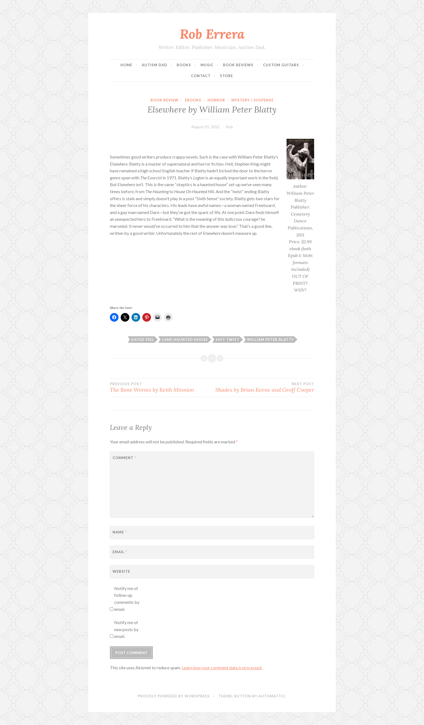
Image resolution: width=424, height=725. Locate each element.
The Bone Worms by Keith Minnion (161, 387)
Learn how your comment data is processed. (222, 667)
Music (207, 65)
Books (184, 65)
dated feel (142, 339)
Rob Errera (212, 33)
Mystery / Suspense (252, 100)
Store (226, 76)
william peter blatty (270, 339)
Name (120, 532)
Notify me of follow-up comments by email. (126, 599)
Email (120, 552)
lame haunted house (185, 339)
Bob (229, 126)
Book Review (164, 100)
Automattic (271, 696)
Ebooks (193, 100)
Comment (124, 458)
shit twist (227, 339)
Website (121, 571)
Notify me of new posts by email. (126, 629)
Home (126, 65)
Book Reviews (238, 65)
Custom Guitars (281, 65)
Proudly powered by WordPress (174, 696)
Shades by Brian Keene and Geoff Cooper (263, 387)
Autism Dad (154, 65)
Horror (216, 100)
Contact (201, 76)
